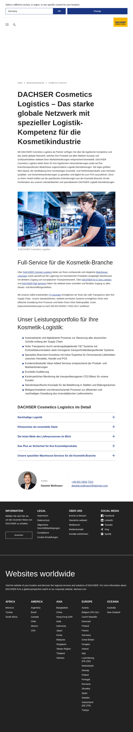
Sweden (86, 697)
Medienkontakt (76, 529)
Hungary (86, 644)
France (85, 630)
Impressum (42, 515)
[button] (67, 417)
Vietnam (60, 658)
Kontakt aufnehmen (78, 534)
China (59, 612)
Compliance (43, 532)
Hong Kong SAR (64, 617)
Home (20, 83)
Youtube (107, 525)
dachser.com (80, 589)
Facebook (107, 515)
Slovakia (86, 688)
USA (33, 630)
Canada (35, 617)
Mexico (34, 626)
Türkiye (85, 710)
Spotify (106, 534)
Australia (111, 607)
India (58, 621)
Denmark (86, 621)
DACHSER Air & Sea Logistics (97, 279)
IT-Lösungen (55, 295)
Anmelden (18, 535)
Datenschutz (43, 520)
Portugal (86, 679)
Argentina (35, 607)
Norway (85, 670)
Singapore (61, 644)
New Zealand (113, 612)
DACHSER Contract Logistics (37, 272)
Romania (86, 684)
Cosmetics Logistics (58, 83)
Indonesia (61, 626)
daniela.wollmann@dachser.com (90, 485)
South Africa (11, 617)
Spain (84, 693)
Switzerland (87, 702)
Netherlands (88, 666)
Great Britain (88, 639)
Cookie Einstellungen (47, 537)
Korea (59, 635)
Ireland (85, 649)
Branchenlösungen (35, 83)
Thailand (60, 653)
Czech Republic (89, 617)
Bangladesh (62, 607)
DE (88, 661)
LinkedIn (107, 520)
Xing (105, 529)
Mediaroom (74, 525)
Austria (85, 607)
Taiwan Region (63, 649)
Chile (33, 621)
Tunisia (9, 612)
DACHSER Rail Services (34, 283)
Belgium (86, 612)
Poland (85, 675)
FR (92, 612)
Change (97, 11)
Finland (85, 626)
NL (96, 612)
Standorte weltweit (78, 520)
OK (59, 11)
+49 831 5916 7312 (82, 482)
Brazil (33, 612)
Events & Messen (77, 515)
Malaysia (60, 639)
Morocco (10, 607)
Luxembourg (88, 658)
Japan (59, 630)
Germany (86, 635)
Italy (84, 653)
